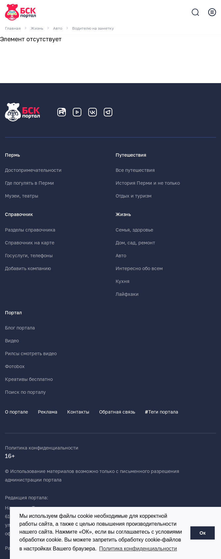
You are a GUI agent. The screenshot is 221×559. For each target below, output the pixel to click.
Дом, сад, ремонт (135, 242)
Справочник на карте (29, 242)
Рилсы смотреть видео (31, 353)
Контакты (78, 412)
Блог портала (20, 327)
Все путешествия (135, 170)
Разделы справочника (30, 230)
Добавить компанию (28, 268)
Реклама (47, 412)
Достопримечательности (33, 170)
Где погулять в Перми (29, 183)
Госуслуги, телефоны (29, 255)
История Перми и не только (148, 183)
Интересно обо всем (139, 268)
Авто (121, 255)
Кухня (122, 281)
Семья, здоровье (134, 230)
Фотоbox (15, 366)
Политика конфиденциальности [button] (138, 548)
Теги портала (161, 412)
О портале (16, 412)
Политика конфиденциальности (41, 447)
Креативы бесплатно (29, 379)
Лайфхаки (127, 294)
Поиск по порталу (25, 392)
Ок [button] (203, 533)
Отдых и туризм (134, 196)
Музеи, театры (21, 196)
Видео (12, 340)
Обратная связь (117, 412)
